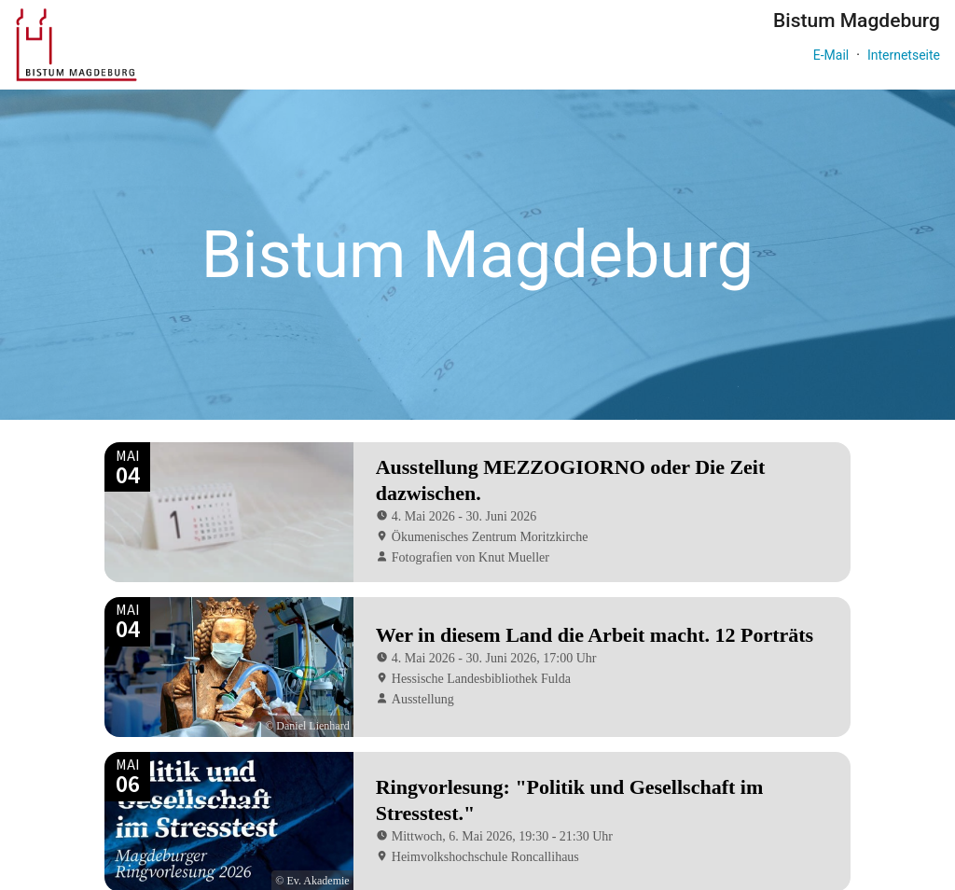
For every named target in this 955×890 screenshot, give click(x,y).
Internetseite (903, 55)
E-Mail (831, 55)
